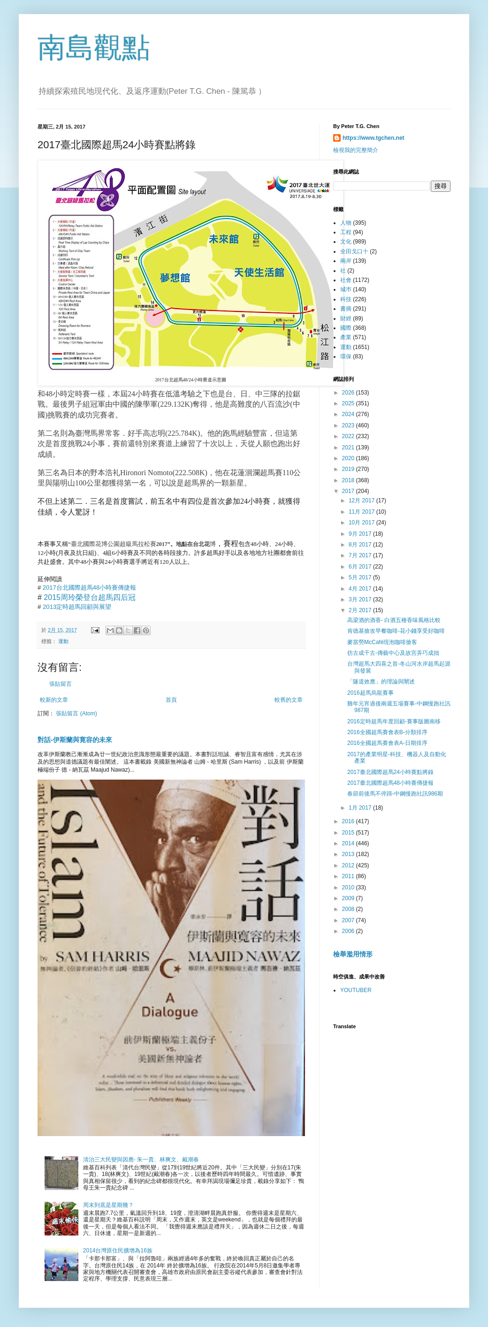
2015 (349, 832)
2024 (349, 414)
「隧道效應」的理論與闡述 (381, 681)
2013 (349, 854)
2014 (349, 843)
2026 (349, 392)
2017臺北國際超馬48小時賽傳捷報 (390, 783)
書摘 (345, 308)
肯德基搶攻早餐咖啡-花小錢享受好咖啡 (396, 631)
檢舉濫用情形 (353, 954)
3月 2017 (361, 599)
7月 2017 (361, 555)
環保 (345, 356)
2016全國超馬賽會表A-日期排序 (387, 743)
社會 (345, 280)
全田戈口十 (354, 251)
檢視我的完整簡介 (355, 150)
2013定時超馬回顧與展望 (77, 606)
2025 (349, 403)
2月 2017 (361, 610)
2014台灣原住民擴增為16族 (117, 1250)
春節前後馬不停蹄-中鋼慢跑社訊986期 (395, 793)
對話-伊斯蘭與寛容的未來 (75, 739)
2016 (349, 821)
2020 (349, 458)
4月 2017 (361, 588)
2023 (349, 425)
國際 (345, 328)
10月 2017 (362, 522)
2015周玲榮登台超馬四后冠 (90, 597)
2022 (349, 436)
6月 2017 (361, 566)
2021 (349, 447)
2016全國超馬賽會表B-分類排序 (387, 732)
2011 (349, 876)
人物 (345, 223)
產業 (345, 337)
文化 (345, 241)
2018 (349, 480)
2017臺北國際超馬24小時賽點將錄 (390, 772)
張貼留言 (60, 684)
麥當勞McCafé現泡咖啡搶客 (382, 642)
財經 (345, 318)
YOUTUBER (356, 990)
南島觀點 (94, 47)
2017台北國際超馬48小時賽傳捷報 (89, 587)
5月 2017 (361, 577)
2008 (349, 909)
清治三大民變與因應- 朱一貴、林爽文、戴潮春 (141, 1159)
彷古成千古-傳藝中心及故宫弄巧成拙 (393, 653)
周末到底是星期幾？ (108, 1205)
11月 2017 (362, 511)
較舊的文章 (288, 700)
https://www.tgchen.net (373, 138)
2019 (349, 469)
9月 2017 (361, 534)
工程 (345, 232)
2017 (349, 491)
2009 (349, 898)
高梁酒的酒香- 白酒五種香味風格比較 (394, 620)
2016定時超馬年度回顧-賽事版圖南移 (394, 721)
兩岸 (345, 261)
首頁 (171, 700)
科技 (345, 299)
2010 (349, 887)
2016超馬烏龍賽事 (370, 693)
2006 (349, 931)
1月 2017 (361, 807)
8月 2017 (361, 544)
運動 (63, 641)
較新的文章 (54, 700)
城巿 (345, 289)
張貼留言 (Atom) (76, 713)
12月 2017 (362, 500)
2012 (349, 865)
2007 (349, 920)
